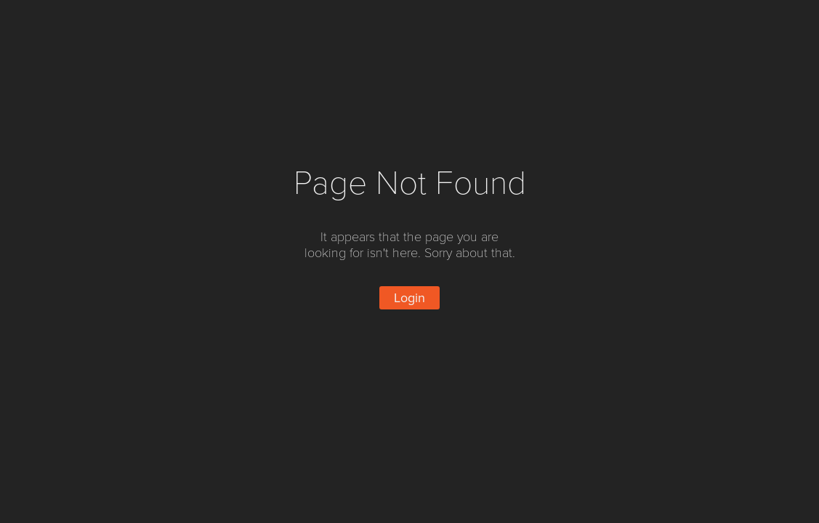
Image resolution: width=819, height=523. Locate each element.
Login (409, 298)
